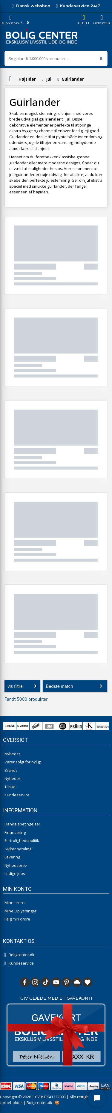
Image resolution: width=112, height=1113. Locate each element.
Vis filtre (23, 686)
